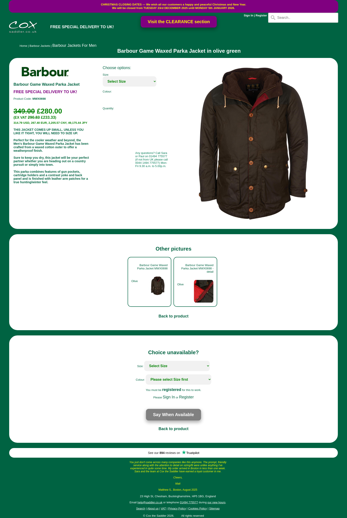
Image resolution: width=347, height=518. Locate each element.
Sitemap (214, 508)
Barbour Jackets (39, 45)
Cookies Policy (197, 508)
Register (261, 15)
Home (23, 45)
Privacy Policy (177, 508)
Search (140, 508)
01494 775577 (189, 502)
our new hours (216, 502)
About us (152, 508)
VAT (163, 508)
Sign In (248, 15)
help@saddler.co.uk (149, 502)
